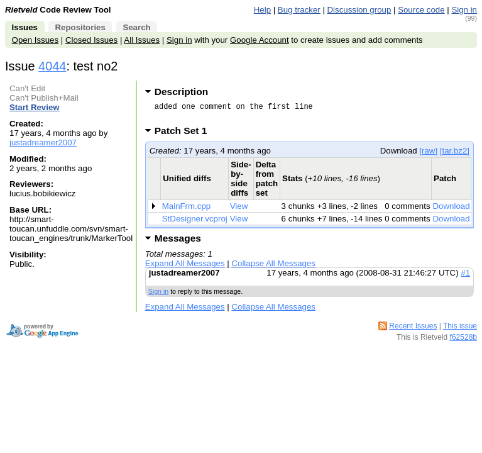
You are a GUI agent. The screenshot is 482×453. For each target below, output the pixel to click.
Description (181, 91)
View (239, 210)
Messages (178, 242)
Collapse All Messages (273, 267)
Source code (421, 9)
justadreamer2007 (43, 142)
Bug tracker (299, 9)
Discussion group (359, 9)
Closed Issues (91, 40)
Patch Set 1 (185, 134)
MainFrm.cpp (186, 210)
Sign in (464, 9)
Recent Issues (413, 329)
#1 (465, 276)
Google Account (259, 40)
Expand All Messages (185, 267)
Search (136, 27)
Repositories (80, 27)
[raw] (428, 154)
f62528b (463, 341)
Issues (25, 27)
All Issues (142, 40)
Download (451, 210)
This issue (460, 329)
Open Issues (35, 40)
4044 (52, 66)
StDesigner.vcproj (194, 222)
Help (262, 9)
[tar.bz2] (454, 154)
